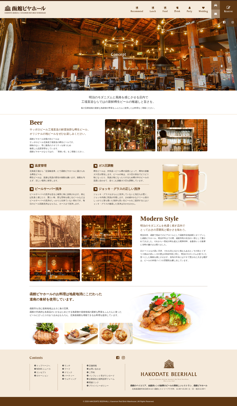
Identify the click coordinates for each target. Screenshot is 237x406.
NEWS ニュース (42, 369)
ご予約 (91, 372)
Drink (177, 7)
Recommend (137, 7)
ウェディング (69, 379)
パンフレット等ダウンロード (101, 376)
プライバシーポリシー (98, 386)
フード (66, 369)
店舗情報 (92, 366)
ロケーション (41, 376)
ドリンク (67, 372)
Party (189, 7)
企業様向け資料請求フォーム (101, 379)
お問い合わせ (94, 369)
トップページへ (42, 366)
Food (165, 7)
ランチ (66, 366)
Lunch (153, 7)
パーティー (68, 376)
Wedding (203, 7)
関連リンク (93, 382)
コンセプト (40, 372)
